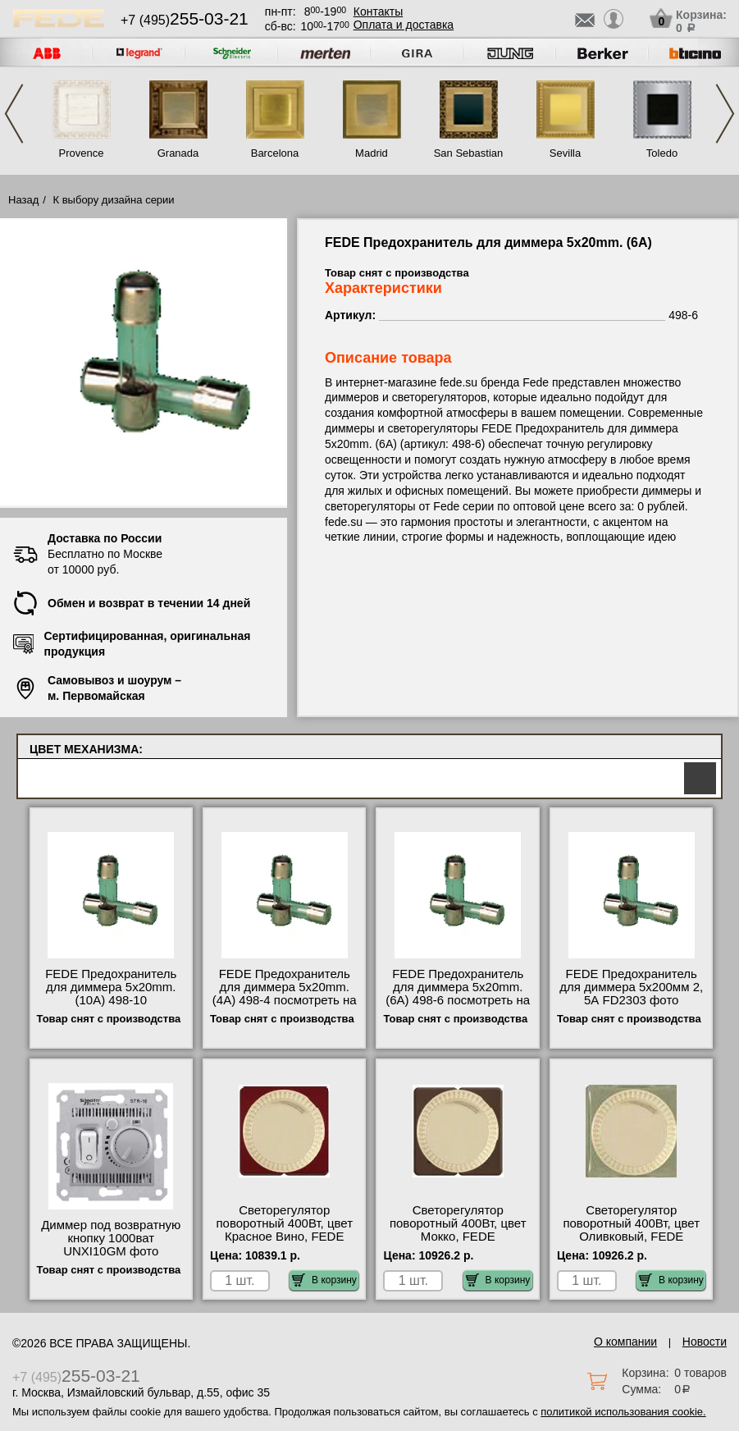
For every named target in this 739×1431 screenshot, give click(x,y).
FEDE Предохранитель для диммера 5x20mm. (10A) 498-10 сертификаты (110, 993)
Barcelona (275, 153)
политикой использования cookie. (623, 1412)
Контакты (378, 11)
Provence (81, 153)
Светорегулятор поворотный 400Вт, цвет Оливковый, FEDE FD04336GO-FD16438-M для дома (631, 1236)
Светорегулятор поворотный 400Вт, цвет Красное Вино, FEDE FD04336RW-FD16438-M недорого (284, 1236)
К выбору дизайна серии (114, 200)
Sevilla (565, 153)
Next (725, 114)
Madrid (371, 153)
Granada (178, 153)
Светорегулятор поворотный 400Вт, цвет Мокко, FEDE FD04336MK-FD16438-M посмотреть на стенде (458, 1236)
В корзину (324, 1280)
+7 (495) (185, 20)
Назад (23, 200)
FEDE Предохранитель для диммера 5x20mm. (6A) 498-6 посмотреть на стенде (457, 993)
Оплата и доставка (404, 24)
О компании (625, 1341)
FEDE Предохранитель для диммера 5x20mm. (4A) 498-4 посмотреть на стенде (284, 993)
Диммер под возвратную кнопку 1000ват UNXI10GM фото (110, 1238)
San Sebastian (469, 153)
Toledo (661, 153)
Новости (704, 1341)
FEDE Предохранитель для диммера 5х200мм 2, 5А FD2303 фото (631, 987)
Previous (14, 114)
